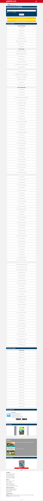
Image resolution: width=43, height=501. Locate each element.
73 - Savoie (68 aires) (21, 288)
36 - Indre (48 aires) (21, 187)
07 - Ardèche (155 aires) (21, 105)
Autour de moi (10, 12)
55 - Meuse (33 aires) (21, 238)
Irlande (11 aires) (21, 395)
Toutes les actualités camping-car (10, 473)
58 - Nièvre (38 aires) (21, 246)
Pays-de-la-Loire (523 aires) (21, 61)
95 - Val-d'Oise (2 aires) (21, 344)
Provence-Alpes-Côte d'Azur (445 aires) (21, 64)
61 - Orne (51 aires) (21, 254)
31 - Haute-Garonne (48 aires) (21, 172)
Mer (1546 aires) (21, 27)
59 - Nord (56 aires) (21, 249)
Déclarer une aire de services (21, 18)
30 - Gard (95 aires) (21, 169)
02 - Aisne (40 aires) (21, 92)
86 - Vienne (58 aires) (21, 323)
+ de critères (14, 12)
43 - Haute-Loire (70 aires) (21, 206)
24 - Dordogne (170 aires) (21, 148)
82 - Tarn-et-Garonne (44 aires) (21, 312)
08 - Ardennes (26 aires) (21, 108)
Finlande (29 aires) (21, 381)
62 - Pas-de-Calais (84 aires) (21, 257)
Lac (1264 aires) (21, 33)
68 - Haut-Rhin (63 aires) (21, 275)
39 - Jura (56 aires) (21, 195)
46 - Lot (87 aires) (21, 214)
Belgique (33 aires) (21, 379)
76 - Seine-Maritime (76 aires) (21, 296)
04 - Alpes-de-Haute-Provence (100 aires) (21, 97)
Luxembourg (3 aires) (21, 403)
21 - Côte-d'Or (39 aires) (21, 140)
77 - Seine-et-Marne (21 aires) (21, 299)
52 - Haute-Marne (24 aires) (21, 230)
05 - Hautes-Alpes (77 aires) (21, 100)
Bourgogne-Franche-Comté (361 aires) (21, 74)
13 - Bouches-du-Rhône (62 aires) (21, 121)
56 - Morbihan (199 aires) (21, 241)
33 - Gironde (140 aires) (21, 179)
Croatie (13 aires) (21, 392)
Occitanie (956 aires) (21, 56)
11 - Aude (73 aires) (21, 116)
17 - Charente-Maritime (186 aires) (21, 132)
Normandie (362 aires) (21, 71)
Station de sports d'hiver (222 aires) (21, 41)
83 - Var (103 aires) (21, 315)
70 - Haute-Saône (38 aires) (21, 280)
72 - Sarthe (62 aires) (21, 285)
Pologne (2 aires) (21, 406)
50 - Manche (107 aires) (21, 225)
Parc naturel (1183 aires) (21, 38)
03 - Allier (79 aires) (21, 94)
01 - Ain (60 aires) (21, 89)
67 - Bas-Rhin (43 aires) (21, 272)
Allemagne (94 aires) (21, 362)
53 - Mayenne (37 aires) (21, 233)
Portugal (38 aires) (21, 376)
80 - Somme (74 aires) (21, 307)
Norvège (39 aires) (21, 373)
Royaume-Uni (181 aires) (21, 360)
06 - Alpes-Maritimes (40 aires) (21, 102)
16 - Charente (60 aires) (21, 129)
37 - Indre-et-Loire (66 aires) (21, 190)
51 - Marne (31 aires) (21, 227)
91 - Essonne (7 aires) (21, 336)
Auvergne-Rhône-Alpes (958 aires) (21, 53)
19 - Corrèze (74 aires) (21, 137)
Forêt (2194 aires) (21, 46)
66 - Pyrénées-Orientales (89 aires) (21, 269)
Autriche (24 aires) (21, 384)
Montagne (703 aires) (21, 43)
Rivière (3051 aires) (21, 35)
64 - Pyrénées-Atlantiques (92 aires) (21, 264)
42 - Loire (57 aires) (21, 203)
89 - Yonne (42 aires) (21, 331)
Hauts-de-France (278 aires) (21, 79)
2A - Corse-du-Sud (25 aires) (21, 164)
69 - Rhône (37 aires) (21, 277)
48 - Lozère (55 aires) (21, 219)
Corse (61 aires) (21, 82)
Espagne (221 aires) (21, 357)
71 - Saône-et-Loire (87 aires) (21, 283)
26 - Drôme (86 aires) (21, 153)
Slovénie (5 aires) (21, 400)
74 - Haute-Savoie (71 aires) (21, 291)
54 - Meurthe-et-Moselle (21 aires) (21, 235)
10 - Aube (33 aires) (21, 113)
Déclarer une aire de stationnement (21, 21)
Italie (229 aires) (21, 354)
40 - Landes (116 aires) (21, 198)
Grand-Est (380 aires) (21, 67)
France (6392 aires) (21, 352)
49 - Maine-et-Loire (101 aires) (21, 222)
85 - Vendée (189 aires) (21, 320)
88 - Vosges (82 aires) (21, 328)
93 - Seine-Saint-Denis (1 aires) (21, 339)
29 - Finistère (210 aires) (21, 161)
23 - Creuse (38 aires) (21, 145)
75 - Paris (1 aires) (21, 293)
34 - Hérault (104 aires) (21, 182)
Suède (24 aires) (21, 387)
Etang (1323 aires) (21, 30)
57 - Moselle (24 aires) (21, 243)
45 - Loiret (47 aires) (21, 211)
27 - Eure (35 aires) (21, 156)
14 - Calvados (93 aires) (21, 124)
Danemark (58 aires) (21, 368)
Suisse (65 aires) (21, 365)
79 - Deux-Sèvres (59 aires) (21, 304)
